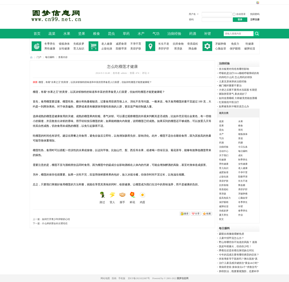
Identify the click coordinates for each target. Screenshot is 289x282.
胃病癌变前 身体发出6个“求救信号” (238, 267)
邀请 (186, 213)
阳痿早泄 (121, 48)
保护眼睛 (235, 48)
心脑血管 (220, 48)
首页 (37, 34)
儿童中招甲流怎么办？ (231, 238)
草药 (126, 34)
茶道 (240, 138)
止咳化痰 (106, 48)
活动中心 (223, 151)
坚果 (81, 34)
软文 (221, 219)
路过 (102, 198)
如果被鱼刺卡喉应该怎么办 (234, 106)
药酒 (192, 34)
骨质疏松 (192, 43)
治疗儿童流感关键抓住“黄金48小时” (239, 263)
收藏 (208, 213)
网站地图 (105, 278)
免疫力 (235, 43)
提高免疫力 (225, 198)
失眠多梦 (78, 43)
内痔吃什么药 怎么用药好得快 (235, 77)
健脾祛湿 (249, 48)
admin (124, 73)
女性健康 (64, 48)
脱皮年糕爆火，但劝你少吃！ (235, 246)
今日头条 (242, 147)
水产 (141, 34)
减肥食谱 (121, 43)
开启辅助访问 (254, 2)
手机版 (121, 278)
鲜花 (132, 198)
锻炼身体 (64, 43)
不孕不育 (135, 43)
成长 (240, 155)
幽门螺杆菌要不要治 (230, 85)
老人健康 (106, 43)
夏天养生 (223, 215)
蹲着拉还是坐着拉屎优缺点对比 (236, 250)
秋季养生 (242, 159)
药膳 (240, 142)
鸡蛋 (142, 198)
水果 (66, 34)
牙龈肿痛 (220, 43)
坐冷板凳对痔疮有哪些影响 (234, 68)
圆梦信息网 (182, 278)
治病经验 (174, 34)
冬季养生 (49, 43)
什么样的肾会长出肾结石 (55, 223)
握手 (122, 198)
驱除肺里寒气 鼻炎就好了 (233, 93)
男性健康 (49, 48)
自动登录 (239, 14)
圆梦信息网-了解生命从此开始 (31, 57)
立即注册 (254, 19)
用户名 (192, 14)
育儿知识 (78, 48)
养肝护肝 (163, 48)
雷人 (112, 198)
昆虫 (111, 34)
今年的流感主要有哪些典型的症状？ (239, 254)
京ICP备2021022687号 (139, 278)
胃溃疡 (178, 48)
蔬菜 (51, 34)
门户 (39, 57)
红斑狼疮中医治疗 (229, 102)
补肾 (207, 34)
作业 (240, 215)
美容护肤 (135, 48)
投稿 (114, 278)
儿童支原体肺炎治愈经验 (233, 81)
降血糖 (193, 48)
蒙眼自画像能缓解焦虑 (231, 233)
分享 (197, 213)
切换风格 (257, 2)
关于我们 (223, 155)
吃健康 (250, 43)
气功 (156, 34)
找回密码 (254, 14)
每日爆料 (49, 57)
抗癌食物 (178, 43)
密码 (191, 19)
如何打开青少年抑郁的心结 (56, 219)
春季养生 (242, 210)
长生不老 (163, 43)
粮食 (96, 34)
